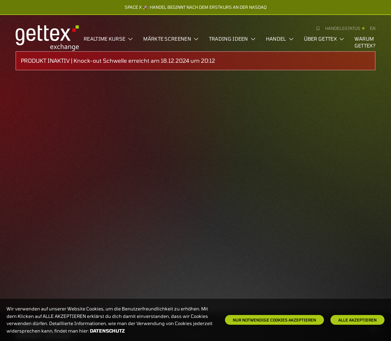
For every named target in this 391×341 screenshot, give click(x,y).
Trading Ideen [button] (232, 39)
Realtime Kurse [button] (108, 39)
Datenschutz (107, 331)
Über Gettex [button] (324, 39)
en (372, 28)
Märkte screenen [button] (171, 39)
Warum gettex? (365, 42)
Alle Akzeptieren (357, 320)
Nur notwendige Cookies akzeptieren (274, 320)
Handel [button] (280, 39)
